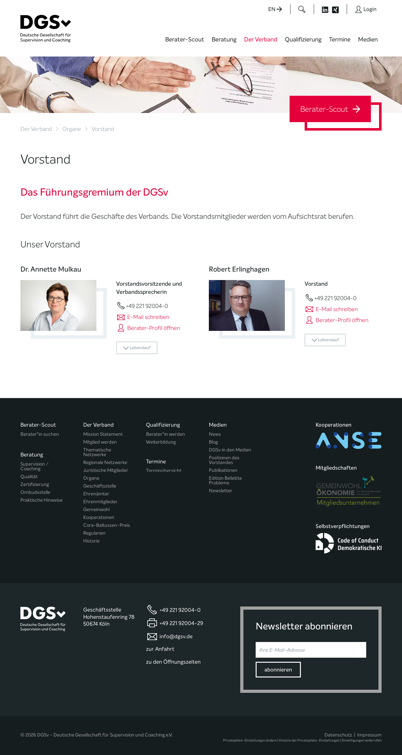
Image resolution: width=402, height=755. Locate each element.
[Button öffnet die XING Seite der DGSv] (339, 9)
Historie (91, 541)
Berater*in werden (165, 434)
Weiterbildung (161, 442)
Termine (339, 39)
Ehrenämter (96, 494)
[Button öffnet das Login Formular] (366, 9)
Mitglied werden (100, 442)
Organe (71, 129)
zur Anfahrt (160, 645)
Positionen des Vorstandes (224, 460)
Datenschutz (338, 731)
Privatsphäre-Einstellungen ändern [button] (250, 737)
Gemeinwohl (96, 509)
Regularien (94, 533)
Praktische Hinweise (41, 497)
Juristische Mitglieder (105, 470)
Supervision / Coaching (34, 464)
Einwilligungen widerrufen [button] (362, 737)
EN (275, 9)
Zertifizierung (34, 482)
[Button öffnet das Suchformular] (302, 9)
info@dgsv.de (176, 632)
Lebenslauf (136, 348)
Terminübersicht (164, 469)
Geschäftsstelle (99, 486)
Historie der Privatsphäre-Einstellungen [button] (309, 737)
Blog (213, 442)
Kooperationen (98, 517)
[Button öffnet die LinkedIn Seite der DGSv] (322, 9)
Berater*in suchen (39, 434)
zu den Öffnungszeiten (173, 658)
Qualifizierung (303, 39)
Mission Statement (103, 434)
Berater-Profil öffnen (148, 328)
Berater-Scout (184, 39)
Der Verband (260, 39)
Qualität (29, 474)
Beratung (224, 39)
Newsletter (220, 490)
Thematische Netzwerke (97, 452)
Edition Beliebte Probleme (225, 480)
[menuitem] (184, 43)
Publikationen (223, 470)
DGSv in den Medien (230, 450)
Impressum (369, 731)
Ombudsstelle (35, 490)
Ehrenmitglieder (100, 501)
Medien (368, 39)
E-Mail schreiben (142, 317)
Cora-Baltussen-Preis (106, 525)
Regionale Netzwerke (105, 462)
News (215, 434)
